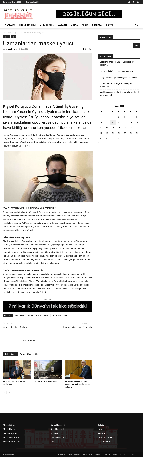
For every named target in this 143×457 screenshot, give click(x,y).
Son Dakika (56, 441)
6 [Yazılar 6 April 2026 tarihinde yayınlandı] (101, 122)
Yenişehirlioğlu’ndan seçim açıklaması (116, 71)
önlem (46, 316)
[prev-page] (5, 392)
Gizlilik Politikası (105, 441)
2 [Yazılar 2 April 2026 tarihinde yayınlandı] (118, 117)
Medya (74, 25)
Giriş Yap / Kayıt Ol (32, 2)
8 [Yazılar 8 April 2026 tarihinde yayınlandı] (112, 122)
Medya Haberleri (58, 437)
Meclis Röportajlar (11, 441)
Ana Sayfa (7, 32)
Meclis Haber (47, 25)
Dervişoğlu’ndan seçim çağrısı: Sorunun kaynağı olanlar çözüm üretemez (77, 384)
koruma (30, 316)
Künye (109, 25)
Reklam (101, 433)
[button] (136, 25)
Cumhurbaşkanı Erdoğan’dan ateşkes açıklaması (116, 84)
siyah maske (56, 316)
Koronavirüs (19, 316)
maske (38, 316)
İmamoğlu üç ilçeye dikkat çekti (77, 327)
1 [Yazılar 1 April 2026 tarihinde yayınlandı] (112, 117)
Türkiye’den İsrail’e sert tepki (45, 381)
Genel (6, 378)
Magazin (62, 25)
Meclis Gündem (27, 25)
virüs (65, 316)
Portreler (55, 433)
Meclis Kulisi (12, 49)
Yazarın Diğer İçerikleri (29, 354)
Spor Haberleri (57, 429)
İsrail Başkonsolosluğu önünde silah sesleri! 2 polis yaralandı (119, 93)
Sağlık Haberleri (58, 425)
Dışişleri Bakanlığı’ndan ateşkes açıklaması (118, 78)
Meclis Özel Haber (11, 437)
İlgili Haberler (10, 354)
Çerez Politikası (105, 437)
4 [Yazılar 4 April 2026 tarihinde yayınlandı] (130, 117)
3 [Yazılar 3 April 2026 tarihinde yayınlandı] (124, 117)
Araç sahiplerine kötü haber (15, 327)
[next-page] (9, 392)
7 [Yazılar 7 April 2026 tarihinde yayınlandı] (107, 122)
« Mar (100, 142)
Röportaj (97, 25)
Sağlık (14, 37)
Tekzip (85, 25)
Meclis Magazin (10, 433)
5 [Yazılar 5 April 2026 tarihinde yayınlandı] (136, 117)
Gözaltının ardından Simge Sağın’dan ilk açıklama (117, 63)
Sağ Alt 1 (16, 32)
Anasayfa (10, 25)
